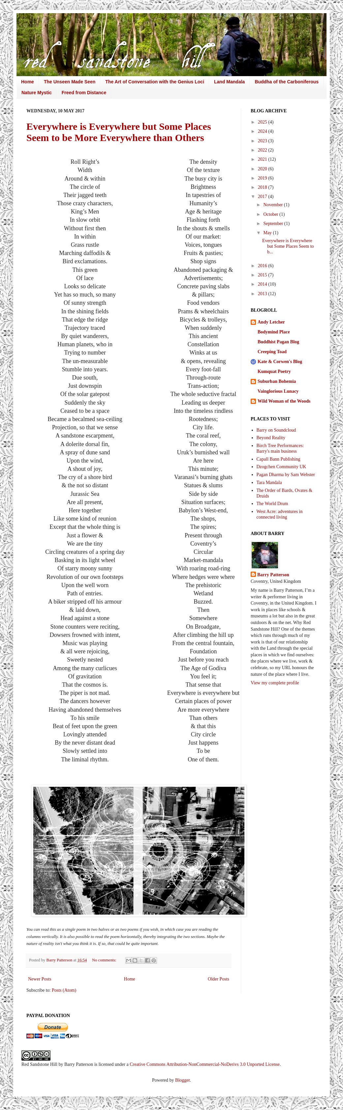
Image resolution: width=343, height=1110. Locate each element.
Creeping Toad (272, 351)
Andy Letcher (271, 322)
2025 (263, 122)
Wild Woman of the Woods (284, 401)
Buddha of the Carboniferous (287, 81)
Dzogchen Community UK (281, 466)
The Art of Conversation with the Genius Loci (154, 81)
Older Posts (218, 979)
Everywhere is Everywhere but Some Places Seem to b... (288, 246)
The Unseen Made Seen (69, 81)
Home (27, 81)
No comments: (104, 960)
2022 (263, 150)
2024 (263, 131)
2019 (263, 178)
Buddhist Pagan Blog (278, 341)
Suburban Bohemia (277, 381)
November (273, 204)
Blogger (182, 1080)
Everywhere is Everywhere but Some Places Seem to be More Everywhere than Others (118, 132)
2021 (263, 159)
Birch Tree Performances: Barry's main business (280, 448)
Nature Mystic (36, 92)
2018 (263, 187)
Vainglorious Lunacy (278, 391)
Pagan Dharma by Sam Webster (286, 474)
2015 (263, 274)
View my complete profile (275, 682)
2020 (263, 168)
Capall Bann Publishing (278, 459)
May (268, 232)
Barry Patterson (273, 574)
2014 (263, 284)
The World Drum (272, 503)
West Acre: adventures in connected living (280, 514)
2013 (263, 293)
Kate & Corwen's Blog (280, 361)
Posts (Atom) (64, 990)
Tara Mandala (269, 482)
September (273, 223)
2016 (263, 265)
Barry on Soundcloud (276, 430)
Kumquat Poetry (274, 371)
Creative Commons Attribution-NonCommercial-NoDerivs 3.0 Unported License (205, 1064)
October (271, 214)
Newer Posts (39, 979)
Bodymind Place (274, 331)
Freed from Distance (84, 92)
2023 (263, 140)
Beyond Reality (271, 437)
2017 (263, 196)
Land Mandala (229, 81)
